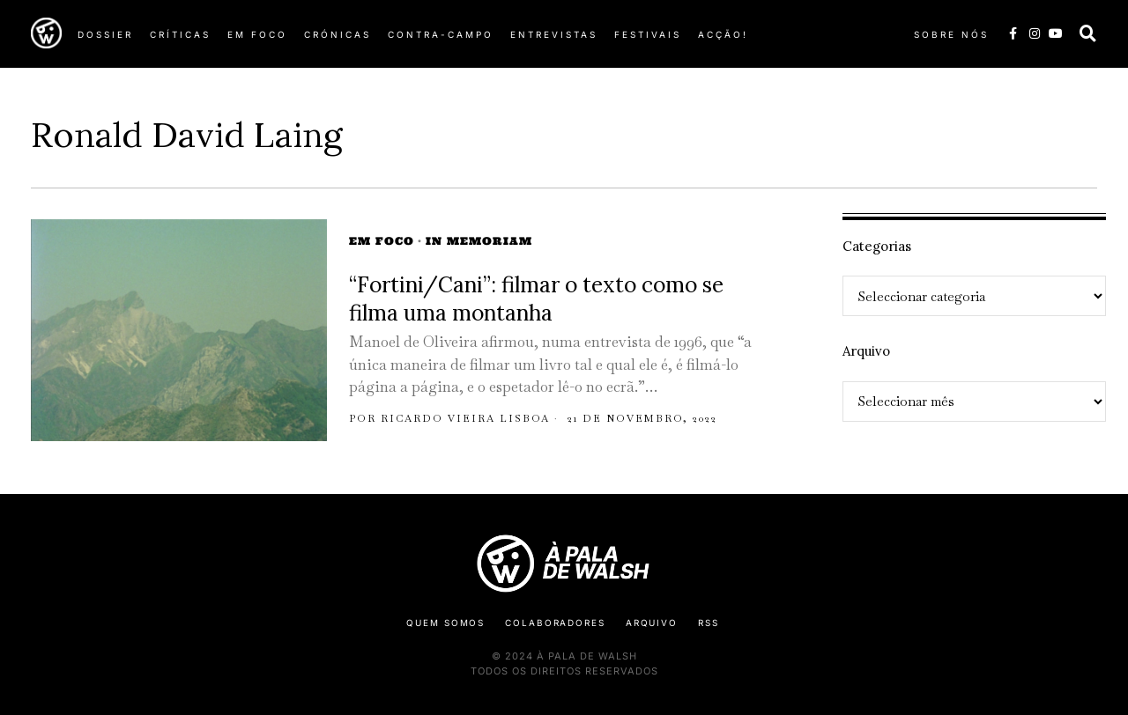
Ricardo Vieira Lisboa (465, 418)
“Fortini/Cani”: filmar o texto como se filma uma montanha (536, 299)
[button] (1088, 33)
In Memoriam (479, 240)
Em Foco (381, 240)
